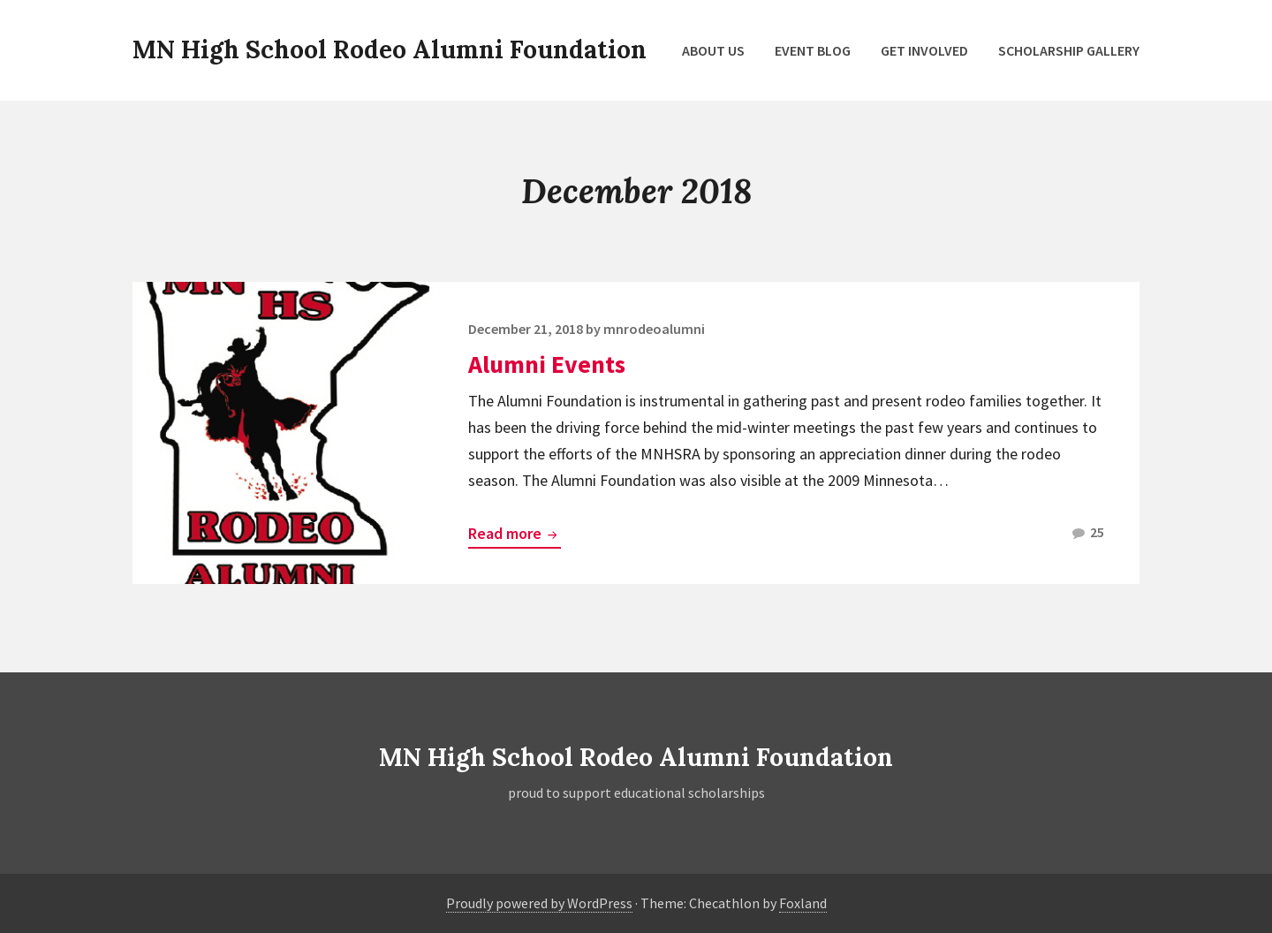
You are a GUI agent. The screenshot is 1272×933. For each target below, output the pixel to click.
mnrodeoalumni (654, 329)
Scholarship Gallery (1069, 50)
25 (1088, 534)
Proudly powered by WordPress (539, 903)
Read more (514, 534)
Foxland (803, 903)
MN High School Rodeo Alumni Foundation (389, 49)
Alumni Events (546, 364)
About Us (713, 50)
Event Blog (813, 50)
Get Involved (924, 50)
